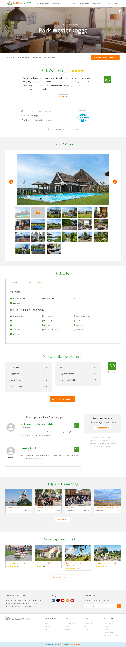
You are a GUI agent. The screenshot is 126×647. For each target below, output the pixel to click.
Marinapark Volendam (16, 563)
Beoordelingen (50, 57)
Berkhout (74, 24)
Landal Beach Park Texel (106, 563)
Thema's (72, 4)
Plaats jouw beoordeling (62, 399)
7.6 (77, 568)
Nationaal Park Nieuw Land (107, 507)
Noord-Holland (64, 24)
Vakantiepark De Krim (45, 563)
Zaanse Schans (13, 507)
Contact (47, 629)
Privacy (66, 626)
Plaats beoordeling (102, 428)
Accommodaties (34, 282)
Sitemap (86, 629)
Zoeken (116, 4)
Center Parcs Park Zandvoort (73, 564)
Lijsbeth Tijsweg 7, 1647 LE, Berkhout (63, 129)
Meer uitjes (62, 520)
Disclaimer (67, 629)
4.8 (44, 566)
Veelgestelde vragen (70, 623)
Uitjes (85, 626)
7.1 (107, 566)
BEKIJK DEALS (75, 644)
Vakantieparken (43, 4)
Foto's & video (23, 57)
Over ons (47, 626)
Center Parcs (107, 623)
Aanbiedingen (84, 4)
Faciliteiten (36, 57)
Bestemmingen (59, 4)
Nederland (52, 24)
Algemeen (10, 57)
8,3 (107, 79)
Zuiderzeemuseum (44, 507)
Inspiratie (97, 4)
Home (46, 623)
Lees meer (63, 96)
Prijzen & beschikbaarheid (105, 57)
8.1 (18, 566)
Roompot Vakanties (109, 632)
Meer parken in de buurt (62, 577)
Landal (106, 626)
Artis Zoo (69, 507)
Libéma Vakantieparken (110, 629)
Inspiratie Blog (88, 623)
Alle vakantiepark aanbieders (112, 635)
